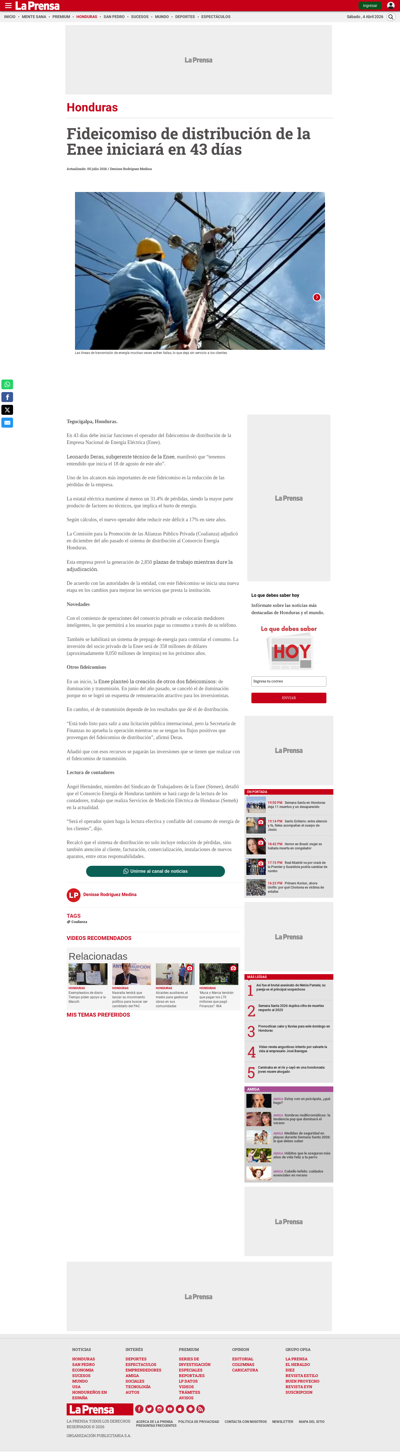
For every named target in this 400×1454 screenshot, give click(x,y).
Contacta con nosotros (246, 1423)
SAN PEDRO (83, 1365)
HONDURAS (83, 1360)
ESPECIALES (190, 1371)
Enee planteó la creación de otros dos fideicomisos (157, 682)
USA (76, 1388)
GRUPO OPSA (298, 1350)
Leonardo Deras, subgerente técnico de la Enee (120, 458)
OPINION (240, 1350)
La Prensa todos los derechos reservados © (98, 1425)
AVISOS (186, 1399)
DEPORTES (136, 1360)
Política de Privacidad (198, 1423)
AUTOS (132, 1393)
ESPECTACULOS (141, 1365)
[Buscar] (391, 17)
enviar (289, 699)
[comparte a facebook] (7, 397)
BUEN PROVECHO (302, 1382)
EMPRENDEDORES (143, 1371)
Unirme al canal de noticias (159, 873)
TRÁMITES (189, 1393)
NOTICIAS (81, 1350)
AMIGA (132, 1377)
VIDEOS (186, 1388)
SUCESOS (81, 1377)
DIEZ (290, 1371)
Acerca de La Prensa (154, 1423)
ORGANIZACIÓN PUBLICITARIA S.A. (99, 1437)
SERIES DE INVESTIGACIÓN (195, 1363)
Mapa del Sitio (311, 1423)
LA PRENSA (297, 1360)
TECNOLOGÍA (138, 1388)
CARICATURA (245, 1371)
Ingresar (370, 5)
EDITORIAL (242, 1360)
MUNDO (80, 1382)
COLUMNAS (243, 1365)
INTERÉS (134, 1350)
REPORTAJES (192, 1377)
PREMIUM (189, 1350)
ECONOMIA (83, 1371)
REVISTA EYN (299, 1388)
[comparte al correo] (7, 423)
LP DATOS (188, 1382)
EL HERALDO (298, 1365)
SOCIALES (135, 1382)
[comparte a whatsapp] (7, 385)
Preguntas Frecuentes (156, 1427)
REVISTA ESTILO (302, 1377)
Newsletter (282, 1423)
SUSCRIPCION (299, 1393)
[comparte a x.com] (7, 410)
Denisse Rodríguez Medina (131, 168)
